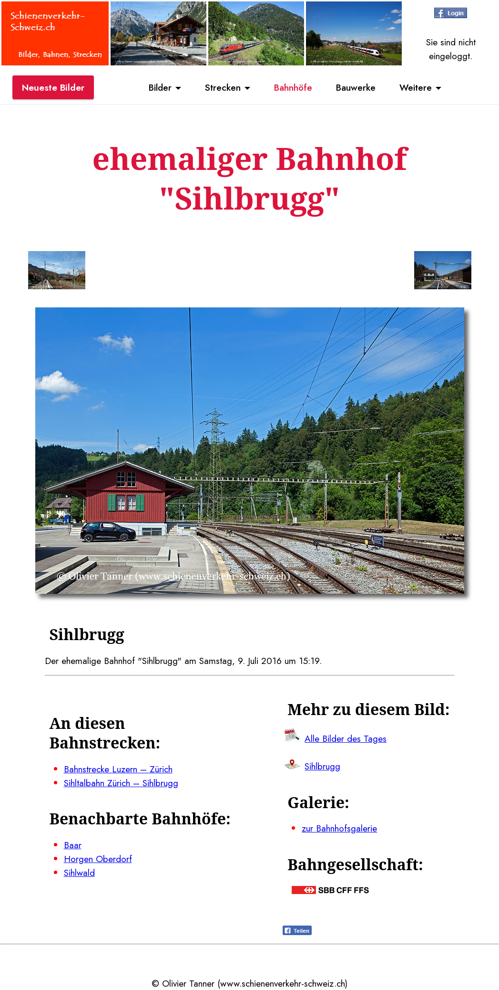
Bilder (160, 87)
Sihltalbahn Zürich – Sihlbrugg (121, 783)
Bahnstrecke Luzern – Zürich (118, 769)
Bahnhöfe (293, 87)
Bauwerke (356, 87)
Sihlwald (79, 872)
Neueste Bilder (53, 87)
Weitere (415, 87)
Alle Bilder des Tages (346, 738)
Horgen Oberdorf (98, 858)
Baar (72, 845)
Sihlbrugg (322, 766)
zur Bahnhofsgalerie (339, 828)
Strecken (223, 87)
